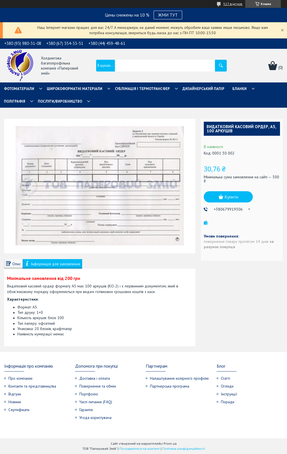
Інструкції (229, 394)
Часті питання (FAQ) (95, 401)
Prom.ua (170, 443)
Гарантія (86, 409)
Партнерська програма (169, 386)
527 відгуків (232, 4)
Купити (231, 197)
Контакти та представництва (32, 386)
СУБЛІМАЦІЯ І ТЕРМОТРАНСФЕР (142, 88)
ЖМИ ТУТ (168, 15)
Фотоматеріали (19, 88)
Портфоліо (88, 394)
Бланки (239, 88)
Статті (225, 378)
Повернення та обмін (97, 386)
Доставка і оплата (94, 378)
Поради (227, 401)
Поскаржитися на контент (139, 448)
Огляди (227, 386)
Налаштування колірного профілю (179, 378)
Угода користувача (95, 417)
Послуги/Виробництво (60, 101)
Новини (14, 401)
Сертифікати (18, 409)
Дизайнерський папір (203, 88)
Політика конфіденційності (183, 448)
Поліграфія (14, 101)
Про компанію (20, 378)
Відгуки (14, 394)
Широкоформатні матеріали (74, 88)
